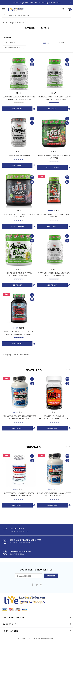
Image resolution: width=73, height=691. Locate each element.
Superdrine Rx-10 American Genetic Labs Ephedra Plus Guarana (19, 518)
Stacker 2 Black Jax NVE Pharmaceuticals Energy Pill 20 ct (54, 441)
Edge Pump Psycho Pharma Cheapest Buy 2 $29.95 (19, 221)
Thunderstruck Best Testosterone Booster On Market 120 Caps (18, 351)
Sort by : (8, 38)
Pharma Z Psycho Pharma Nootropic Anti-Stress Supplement (54, 286)
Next (69, 388)
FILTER (61, 43)
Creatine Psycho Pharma (19, 155)
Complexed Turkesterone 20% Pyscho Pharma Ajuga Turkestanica (54, 98)
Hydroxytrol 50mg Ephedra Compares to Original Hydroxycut (19, 441)
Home (4, 22)
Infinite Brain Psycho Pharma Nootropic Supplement (19, 286)
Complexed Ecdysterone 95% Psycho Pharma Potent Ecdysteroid (19, 98)
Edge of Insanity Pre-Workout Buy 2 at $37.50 (54, 156)
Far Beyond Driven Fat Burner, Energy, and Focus (54, 221)
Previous (66, 388)
